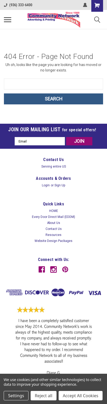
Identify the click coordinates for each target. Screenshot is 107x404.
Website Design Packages (53, 241)
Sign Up (59, 185)
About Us (53, 223)
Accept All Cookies (80, 396)
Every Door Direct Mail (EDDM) (53, 217)
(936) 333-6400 (18, 5)
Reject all (43, 396)
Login (46, 185)
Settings (16, 396)
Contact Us (54, 229)
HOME (53, 211)
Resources (53, 235)
